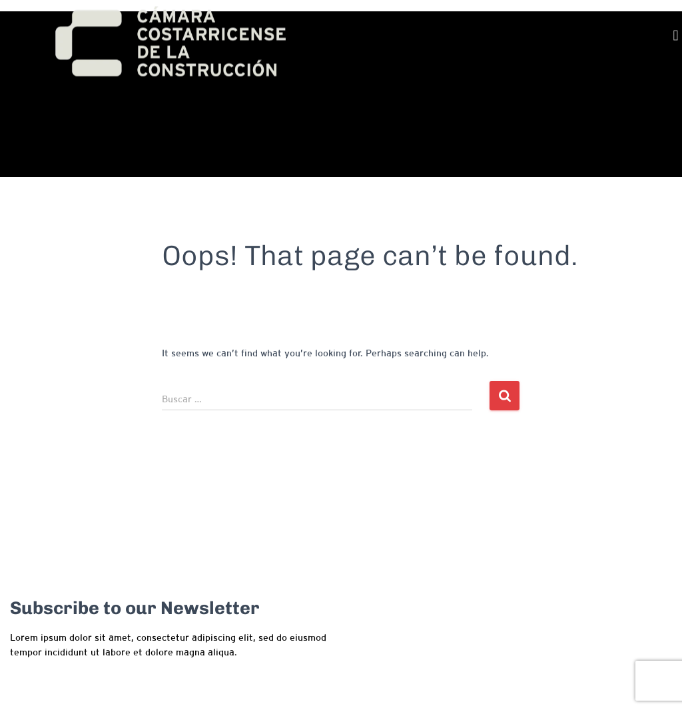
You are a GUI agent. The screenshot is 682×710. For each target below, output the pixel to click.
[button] (675, 38)
